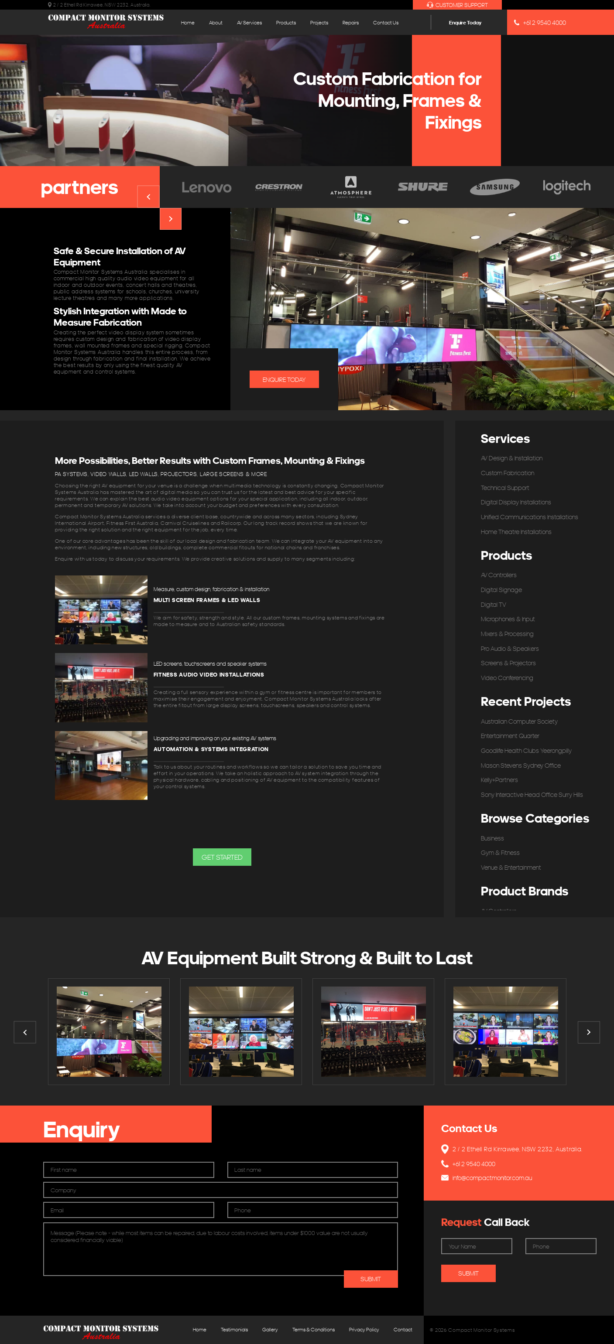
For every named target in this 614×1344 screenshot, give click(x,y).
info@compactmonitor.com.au (486, 1178)
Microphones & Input (508, 619)
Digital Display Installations (516, 502)
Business (492, 838)
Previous (148, 197)
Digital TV (493, 604)
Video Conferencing (507, 678)
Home (188, 22)
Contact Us (385, 22)
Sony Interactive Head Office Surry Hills (532, 794)
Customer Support (457, 5)
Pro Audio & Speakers (510, 648)
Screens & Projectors (508, 663)
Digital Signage (501, 589)
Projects (319, 22)
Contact (403, 1329)
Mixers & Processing (507, 633)
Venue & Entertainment (511, 867)
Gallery (270, 1329)
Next (171, 219)
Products (286, 22)
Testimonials (234, 1329)
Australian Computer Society (519, 721)
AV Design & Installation (511, 458)
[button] (222, 857)
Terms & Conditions (313, 1329)
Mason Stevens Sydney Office (521, 765)
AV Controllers (499, 575)
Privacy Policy (364, 1329)
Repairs (351, 22)
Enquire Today (465, 22)
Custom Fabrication (507, 473)
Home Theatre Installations (516, 531)
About (216, 22)
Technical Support (505, 487)
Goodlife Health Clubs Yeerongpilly (526, 750)
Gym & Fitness (500, 852)
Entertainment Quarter (510, 736)
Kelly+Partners (499, 780)
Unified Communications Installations (529, 517)
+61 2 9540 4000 (540, 22)
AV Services (249, 22)
